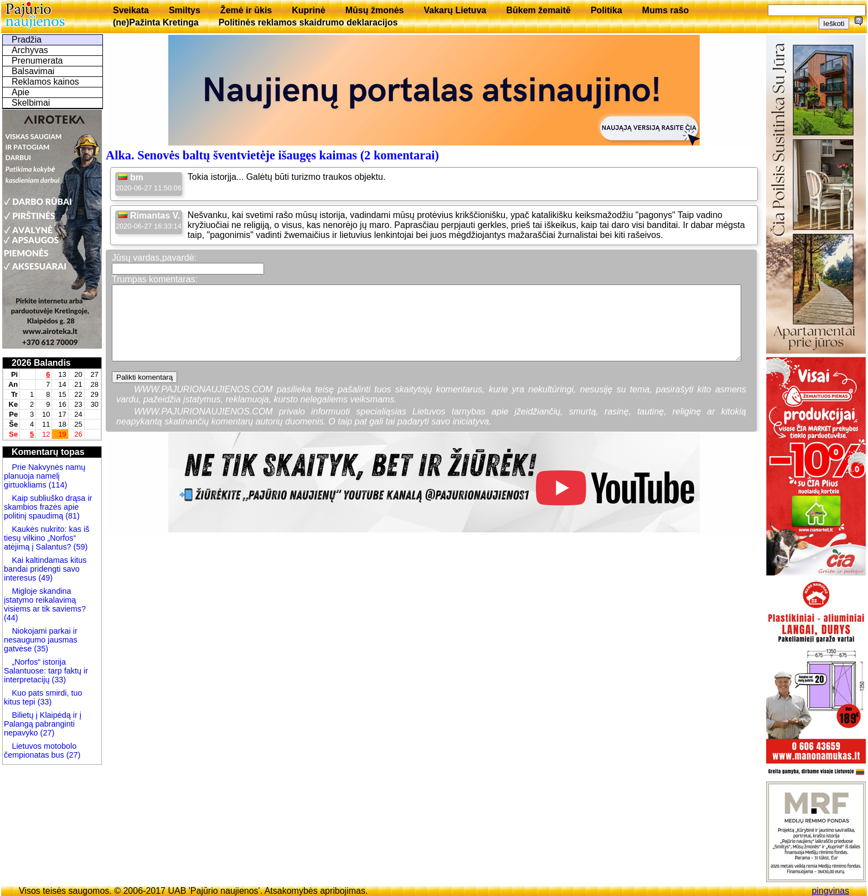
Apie (20, 92)
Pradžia (27, 39)
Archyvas (30, 50)
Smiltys (184, 10)
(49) (44, 577)
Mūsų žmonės (374, 10)
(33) (58, 679)
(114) (57, 484)
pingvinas (830, 890)
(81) (71, 515)
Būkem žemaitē (538, 10)
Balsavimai (33, 71)
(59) (79, 546)
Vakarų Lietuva (454, 10)
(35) (40, 648)
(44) (11, 617)
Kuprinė (308, 10)
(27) (46, 732)
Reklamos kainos (45, 81)
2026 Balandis (41, 362)
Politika (606, 10)
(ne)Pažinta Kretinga (156, 22)
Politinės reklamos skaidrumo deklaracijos (308, 22)
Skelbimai (31, 102)
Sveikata (131, 10)
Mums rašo (665, 10)
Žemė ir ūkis (246, 10)
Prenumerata (37, 60)
